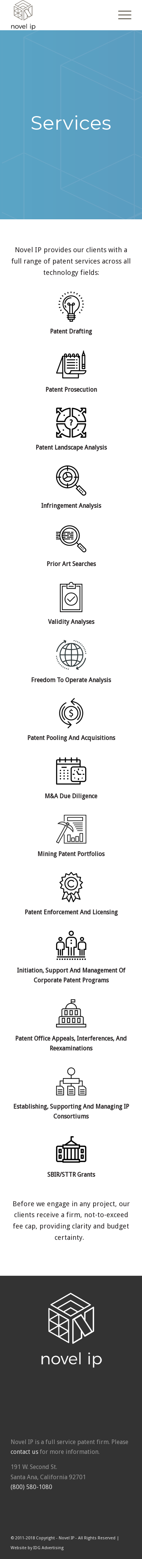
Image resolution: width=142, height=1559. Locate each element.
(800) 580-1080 (31, 1487)
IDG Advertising (48, 1547)
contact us (24, 1451)
